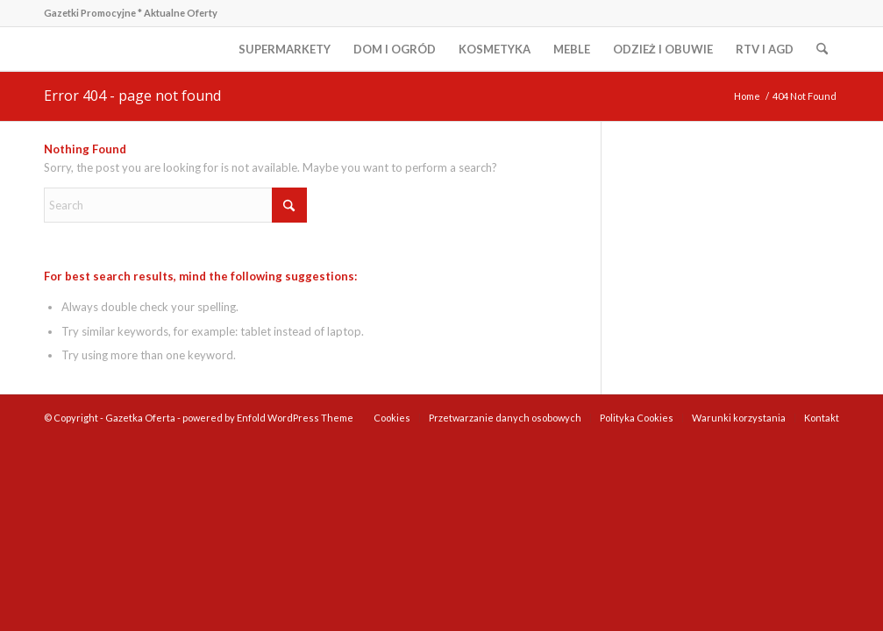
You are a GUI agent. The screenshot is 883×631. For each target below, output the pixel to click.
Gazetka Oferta (140, 417)
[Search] (822, 49)
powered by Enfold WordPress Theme (267, 417)
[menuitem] (284, 49)
